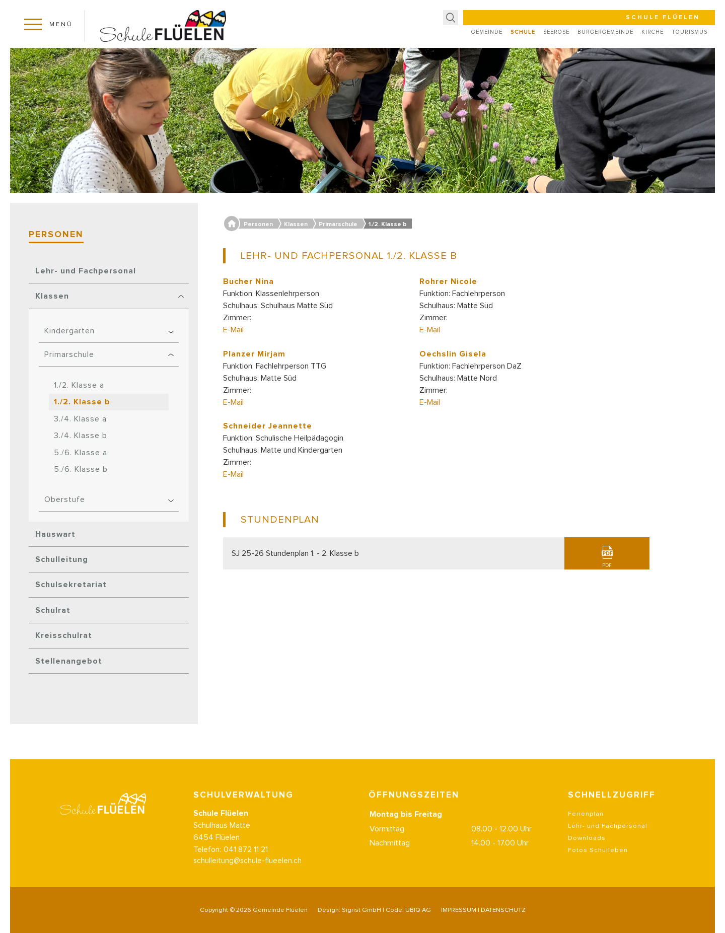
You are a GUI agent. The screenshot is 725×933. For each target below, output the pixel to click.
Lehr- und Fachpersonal (85, 271)
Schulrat (52, 610)
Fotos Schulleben (598, 860)
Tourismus (689, 32)
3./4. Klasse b (80, 436)
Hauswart (55, 534)
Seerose (556, 32)
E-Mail (233, 330)
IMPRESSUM (458, 910)
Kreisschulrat (63, 635)
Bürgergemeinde (605, 32)
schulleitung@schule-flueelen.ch (247, 871)
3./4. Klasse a (80, 419)
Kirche (652, 32)
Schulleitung (61, 559)
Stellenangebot (68, 661)
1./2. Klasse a (79, 385)
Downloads (587, 848)
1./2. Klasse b (82, 402)
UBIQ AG (418, 910)
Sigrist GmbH (361, 910)
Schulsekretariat (71, 585)
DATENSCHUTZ (503, 910)
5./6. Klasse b (81, 469)
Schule (523, 32)
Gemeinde (486, 32)
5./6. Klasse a (80, 453)
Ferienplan (586, 824)
